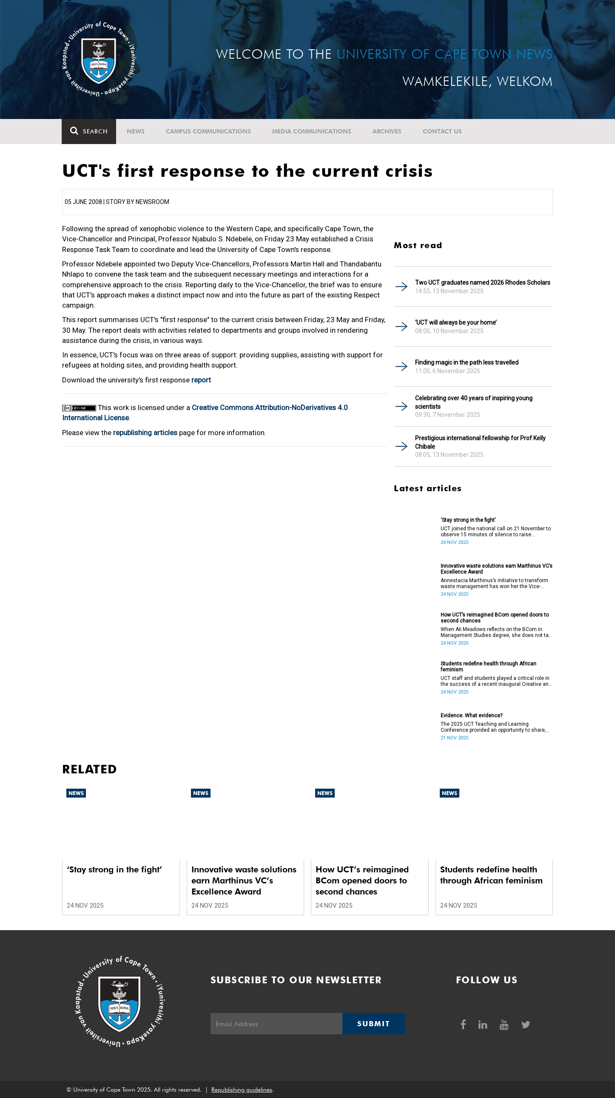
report (201, 380)
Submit (373, 1023)
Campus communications (208, 131)
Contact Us (442, 131)
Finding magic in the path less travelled (466, 362)
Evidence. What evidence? (471, 716)
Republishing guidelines (241, 1089)
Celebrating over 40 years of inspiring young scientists (473, 402)
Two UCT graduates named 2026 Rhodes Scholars (482, 282)
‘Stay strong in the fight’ (468, 520)
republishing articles (145, 432)
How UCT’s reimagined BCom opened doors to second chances (495, 618)
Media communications (312, 131)
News (136, 131)
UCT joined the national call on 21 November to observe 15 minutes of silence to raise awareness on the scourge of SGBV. (496, 532)
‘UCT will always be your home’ (456, 322)
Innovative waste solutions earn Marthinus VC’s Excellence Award (496, 569)
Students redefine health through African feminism (488, 667)
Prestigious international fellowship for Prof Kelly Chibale (480, 442)
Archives (387, 131)
